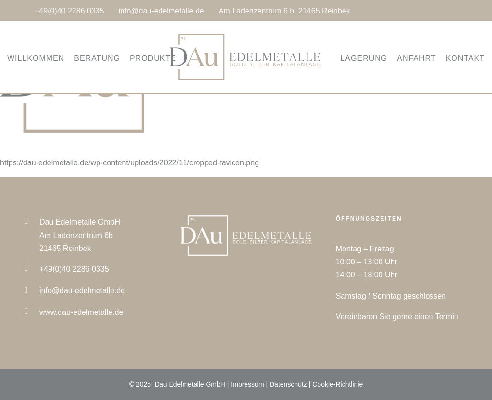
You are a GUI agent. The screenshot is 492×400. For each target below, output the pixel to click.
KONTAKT (453, 58)
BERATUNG (109, 58)
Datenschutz (288, 384)
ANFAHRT (404, 58)
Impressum (247, 384)
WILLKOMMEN (47, 58)
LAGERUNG (351, 58)
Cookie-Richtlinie (337, 384)
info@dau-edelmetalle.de (161, 11)
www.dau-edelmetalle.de (81, 312)
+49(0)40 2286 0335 (69, 11)
